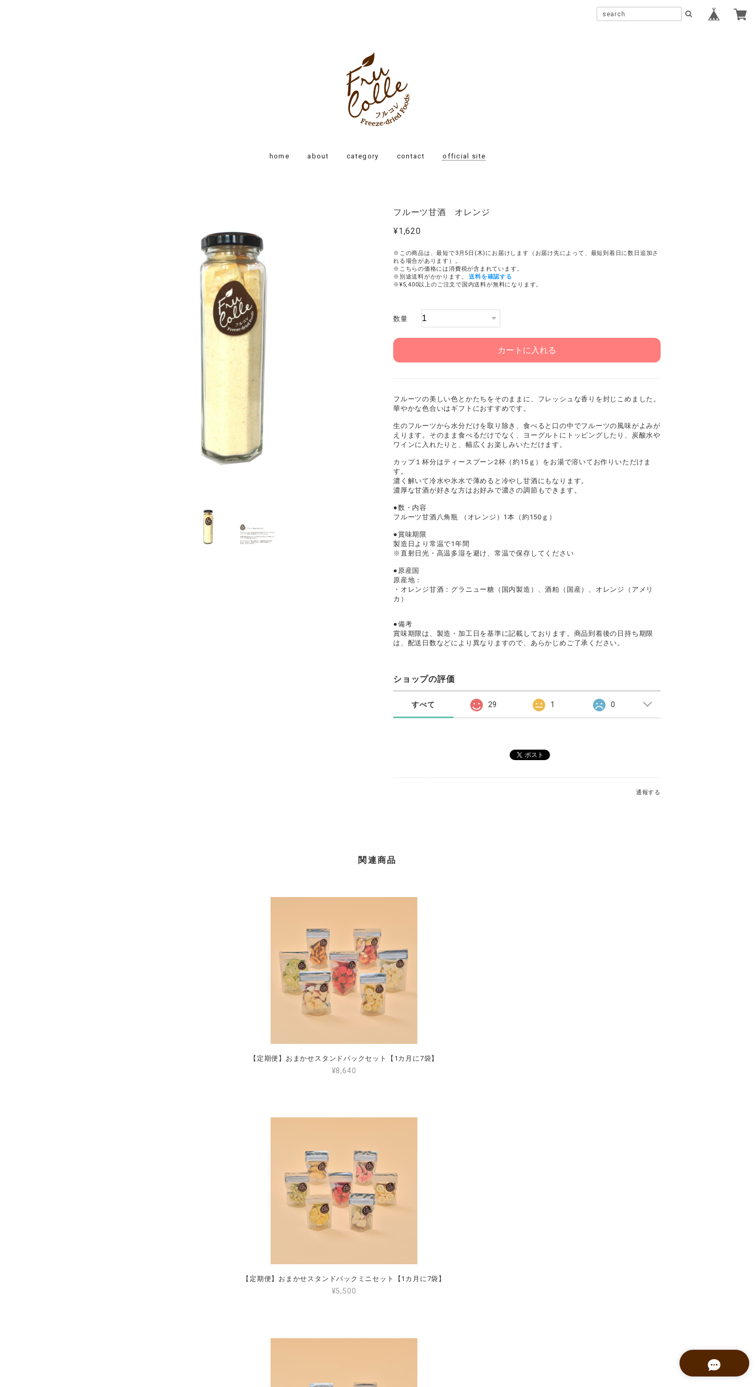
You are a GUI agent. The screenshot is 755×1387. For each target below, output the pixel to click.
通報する (648, 792)
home (279, 156)
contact (411, 156)
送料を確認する (490, 276)
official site (464, 156)
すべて (423, 704)
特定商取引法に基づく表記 (411, 1315)
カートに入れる (527, 350)
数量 (400, 319)
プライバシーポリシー (319, 1315)
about (318, 156)
